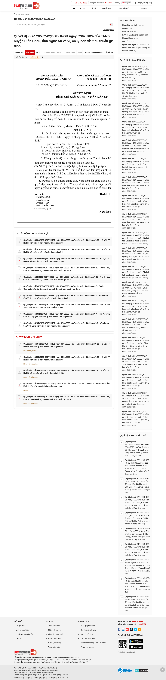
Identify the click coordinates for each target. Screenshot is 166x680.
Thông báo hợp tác (87, 647)
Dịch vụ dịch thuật (55, 638)
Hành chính (127, 38)
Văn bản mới (124, 8)
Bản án (83, 8)
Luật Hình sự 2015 (61, 678)
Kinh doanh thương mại (132, 35)
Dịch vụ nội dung (54, 643)
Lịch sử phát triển (22, 630)
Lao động (126, 41)
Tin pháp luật (143, 8)
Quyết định (106, 8)
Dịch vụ (117, 3)
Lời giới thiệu (20, 626)
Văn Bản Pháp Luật (21, 678)
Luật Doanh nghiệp (36, 678)
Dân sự (26, 390)
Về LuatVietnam (80, 3)
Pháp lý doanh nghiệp (56, 634)
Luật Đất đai (48, 678)
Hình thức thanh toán (88, 630)
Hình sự (125, 32)
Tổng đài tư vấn (54, 647)
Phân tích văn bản (54, 630)
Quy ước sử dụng (87, 634)
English (126, 3)
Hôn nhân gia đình (30, 351)
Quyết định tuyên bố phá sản (134, 45)
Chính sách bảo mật (88, 638)
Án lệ (94, 8)
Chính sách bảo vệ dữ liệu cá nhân (93, 643)
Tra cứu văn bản (54, 626)
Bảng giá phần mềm (88, 626)
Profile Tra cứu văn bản (24, 634)
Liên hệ (18, 638)
